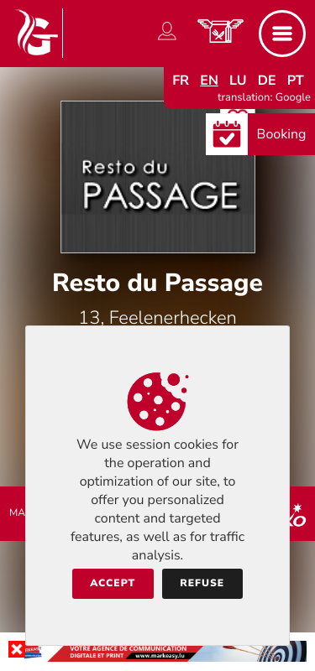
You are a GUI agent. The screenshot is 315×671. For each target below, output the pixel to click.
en (209, 80)
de (267, 80)
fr (180, 80)
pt (295, 80)
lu (237, 80)
